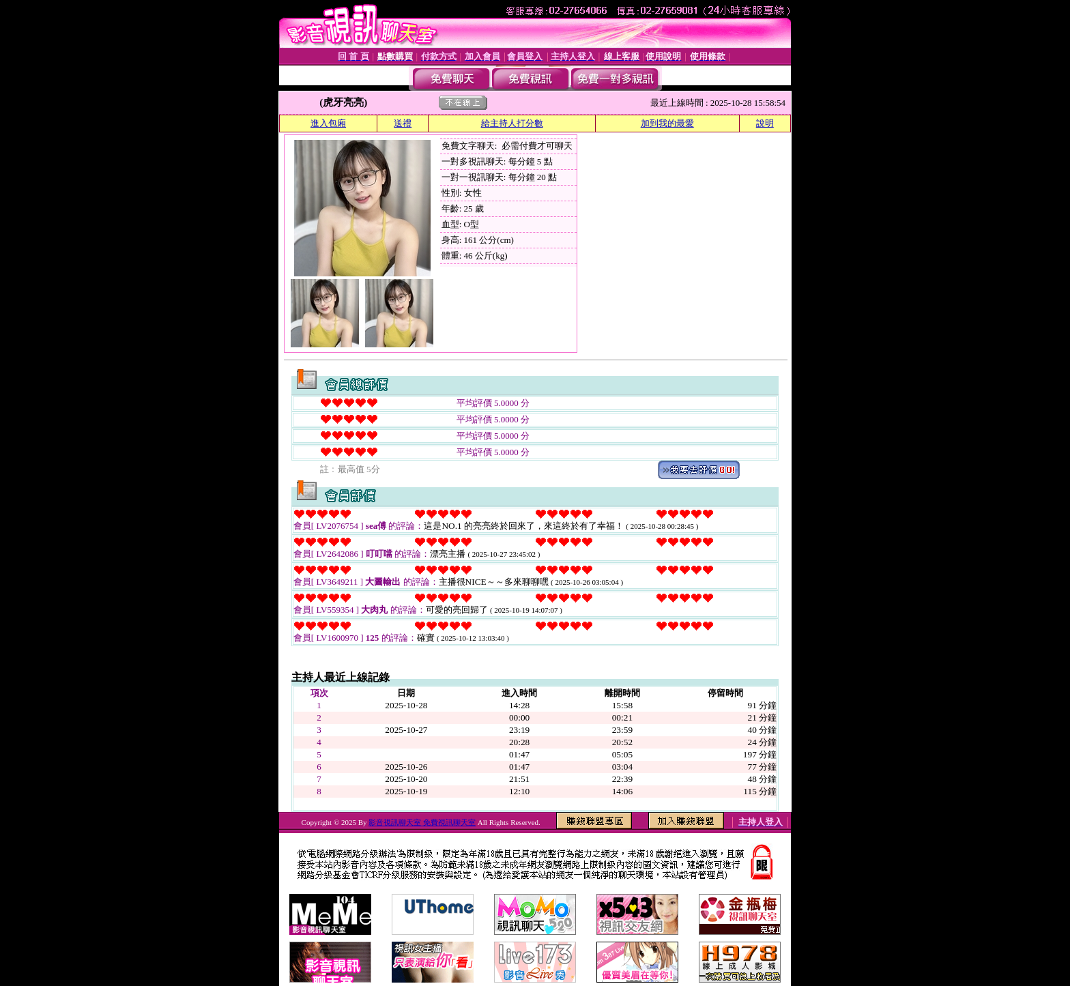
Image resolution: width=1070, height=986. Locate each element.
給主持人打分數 (512, 123)
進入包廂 (328, 123)
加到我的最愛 (667, 123)
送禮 (402, 123)
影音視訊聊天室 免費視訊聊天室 (422, 822)
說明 (765, 123)
